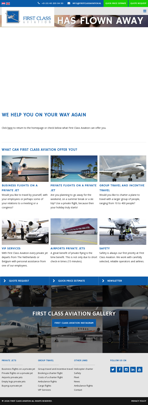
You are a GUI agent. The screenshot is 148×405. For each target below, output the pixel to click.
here (10, 127)
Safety (77, 373)
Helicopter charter (83, 368)
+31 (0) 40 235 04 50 (52, 3)
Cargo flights (44, 385)
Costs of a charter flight (50, 377)
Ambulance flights (47, 381)
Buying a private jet (12, 385)
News (77, 381)
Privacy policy (138, 401)
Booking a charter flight (50, 373)
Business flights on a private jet (18, 368)
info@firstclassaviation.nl (84, 3)
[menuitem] (3, 3)
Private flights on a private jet (17, 373)
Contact (78, 389)
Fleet (76, 377)
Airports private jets (12, 377)
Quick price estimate (115, 3)
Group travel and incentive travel (55, 368)
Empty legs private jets (14, 381)
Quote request (138, 3)
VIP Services (44, 389)
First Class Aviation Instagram (74, 323)
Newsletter (114, 281)
